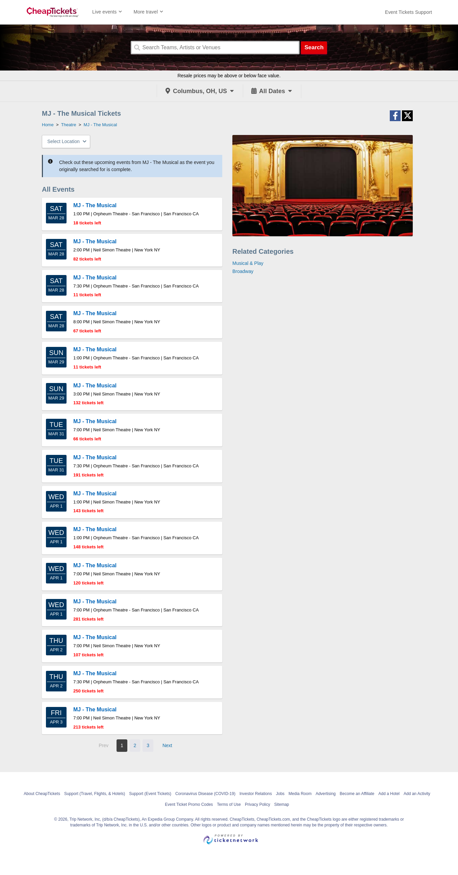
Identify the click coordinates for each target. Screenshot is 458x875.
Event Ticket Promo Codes (189, 804)
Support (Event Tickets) (150, 793)
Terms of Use (229, 804)
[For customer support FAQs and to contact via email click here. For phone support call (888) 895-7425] (408, 12)
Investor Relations (255, 793)
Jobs (280, 793)
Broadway (242, 271)
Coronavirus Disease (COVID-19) (205, 793)
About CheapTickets (42, 793)
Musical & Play (247, 263)
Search (314, 47)
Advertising (325, 793)
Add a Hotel (389, 793)
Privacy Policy (257, 804)
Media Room (299, 793)
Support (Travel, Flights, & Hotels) (94, 793)
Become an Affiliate (357, 793)
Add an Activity (417, 793)
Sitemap (281, 804)
